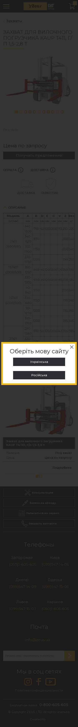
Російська (39, 375)
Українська (39, 362)
